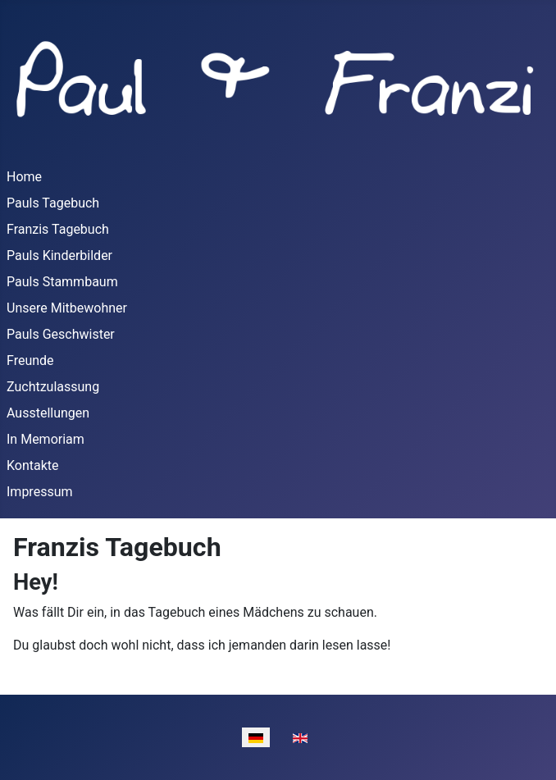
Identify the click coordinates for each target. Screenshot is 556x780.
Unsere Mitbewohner (67, 308)
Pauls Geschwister (61, 334)
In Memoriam (45, 439)
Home (24, 177)
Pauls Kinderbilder (59, 255)
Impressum (40, 491)
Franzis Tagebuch (58, 229)
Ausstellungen (48, 413)
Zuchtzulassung (53, 387)
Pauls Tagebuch (53, 203)
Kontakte (33, 465)
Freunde (30, 360)
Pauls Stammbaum (62, 282)
